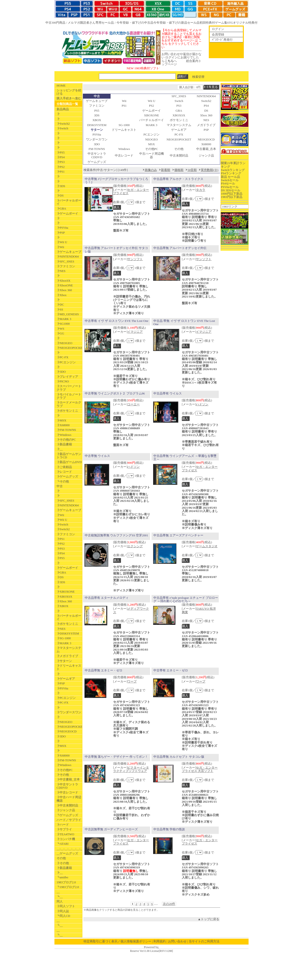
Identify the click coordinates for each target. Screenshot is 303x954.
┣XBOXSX (64, 596)
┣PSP (61, 232)
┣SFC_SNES (65, 261)
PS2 (151, 105)
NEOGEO (151, 139)
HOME (61, 85)
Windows (124, 149)
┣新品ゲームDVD (69, 462)
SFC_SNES (179, 96)
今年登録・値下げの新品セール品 (176, 22)
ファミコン (96, 105)
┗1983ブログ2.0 (68, 887)
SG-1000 (124, 125)
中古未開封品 (179, 155)
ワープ (132, 681)
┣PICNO (63, 381)
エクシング (135, 546)
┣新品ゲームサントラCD (69, 455)
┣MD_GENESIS (68, 314)
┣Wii (60, 247)
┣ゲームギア (66, 678)
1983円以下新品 (231, 197)
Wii (124, 101)
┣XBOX (62, 606)
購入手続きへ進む (69, 98)
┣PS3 (61, 162)
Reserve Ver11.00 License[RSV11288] (151, 951)
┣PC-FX (62, 357)
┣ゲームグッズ (67, 476)
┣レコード (64, 471)
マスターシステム (179, 125)
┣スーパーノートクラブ (69, 387)
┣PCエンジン (66, 362)
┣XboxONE (65, 285)
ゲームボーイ (151, 110)
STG (230, 22)
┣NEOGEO (64, 343)
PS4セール (228, 183)
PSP (206, 129)
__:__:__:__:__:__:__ (69, 848)
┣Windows (64, 435)
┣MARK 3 (64, 319)
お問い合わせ (177, 941)
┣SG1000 (63, 323)
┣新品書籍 (64, 444)
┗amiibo (62, 877)
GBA (179, 110)
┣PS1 (61, 171)
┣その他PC (65, 770)
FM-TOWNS (97, 149)
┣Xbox (62, 295)
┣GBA (61, 208)
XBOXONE (151, 115)
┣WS (60, 328)
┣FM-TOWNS (66, 430)
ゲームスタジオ (207, 546)
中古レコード (124, 155)
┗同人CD (63, 916)
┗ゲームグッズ (67, 815)
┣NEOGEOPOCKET (69, 348)
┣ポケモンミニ (67, 410)
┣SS (60, 309)
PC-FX (178, 134)
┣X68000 (63, 425)
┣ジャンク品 (66, 810)
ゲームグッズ (97, 162)
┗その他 (63, 481)
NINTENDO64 (206, 96)
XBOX (96, 120)
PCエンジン (151, 134)
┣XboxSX (64, 280)
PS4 (206, 105)
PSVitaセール (230, 187)
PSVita (97, 134)
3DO (97, 144)
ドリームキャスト (124, 129)
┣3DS (61, 186)
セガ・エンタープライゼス (131, 191)
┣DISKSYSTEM (68, 633)
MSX (151, 144)
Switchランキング (233, 170)
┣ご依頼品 (64, 467)
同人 (60, 901)
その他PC (151, 149)
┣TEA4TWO (65, 834)
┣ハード (63, 824)
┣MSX (61, 420)
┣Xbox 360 (64, 290)
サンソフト (135, 259)
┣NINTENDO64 (68, 256)
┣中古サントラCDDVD (67, 786)
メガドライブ (206, 125)
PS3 (178, 105)
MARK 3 (151, 125)
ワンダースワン (96, 139)
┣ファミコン (66, 266)
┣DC (60, 304)
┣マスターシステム (69, 649)
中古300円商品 (55, 22)
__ (58, 891)
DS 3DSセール (230, 190)
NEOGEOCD (206, 139)
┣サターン (64, 661)
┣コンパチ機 (66, 839)
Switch (179, 101)
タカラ (200, 190)
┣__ (60, 449)
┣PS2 (61, 167)
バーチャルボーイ (151, 120)
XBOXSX (179, 115)
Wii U (151, 101)
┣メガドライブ (67, 656)
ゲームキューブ (96, 101)
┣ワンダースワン (69, 712)
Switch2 (206, 101)
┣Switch (62, 128)
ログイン (218, 29)
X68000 (206, 144)
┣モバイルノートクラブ (69, 396)
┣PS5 (61, 152)
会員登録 (218, 34)
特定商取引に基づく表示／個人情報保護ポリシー (117, 941)
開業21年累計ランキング (233, 164)
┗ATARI (62, 843)
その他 (61, 858)
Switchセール (230, 180)
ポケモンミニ (179, 120)
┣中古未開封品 (67, 805)
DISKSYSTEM (97, 125)
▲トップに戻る (208, 919)
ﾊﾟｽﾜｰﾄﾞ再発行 (222, 39)
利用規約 (159, 941)
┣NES (61, 271)
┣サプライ (64, 829)
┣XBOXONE (66, 591)
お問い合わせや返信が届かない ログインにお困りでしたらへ (181, 57)
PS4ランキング (231, 173)
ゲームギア (179, 129)
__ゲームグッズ (67, 853)
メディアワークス (131, 610)
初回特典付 (207, 22)
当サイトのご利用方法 (204, 941)
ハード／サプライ (69, 820)
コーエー (133, 404)
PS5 (96, 110)
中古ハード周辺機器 (151, 155)
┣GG (60, 333)
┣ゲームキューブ (69, 252)
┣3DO (61, 371)
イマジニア (135, 331)
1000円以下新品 (231, 193)
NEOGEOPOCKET (179, 139)
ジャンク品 (206, 155)
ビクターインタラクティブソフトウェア (131, 769)
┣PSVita (62, 227)
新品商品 (63, 109)
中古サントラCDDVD (97, 155)
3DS (96, 115)
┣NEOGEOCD (67, 731)
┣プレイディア (67, 376)
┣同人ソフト (66, 906)
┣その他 (63, 774)
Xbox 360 (206, 115)
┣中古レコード (67, 792)
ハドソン (202, 404)
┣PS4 (61, 157)
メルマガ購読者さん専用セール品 (91, 22)
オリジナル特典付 (245, 22)
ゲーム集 (221, 22)
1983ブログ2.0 (66, 882)
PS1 (124, 105)
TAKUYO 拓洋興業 (199, 610)
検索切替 (198, 76)
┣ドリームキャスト (69, 667)
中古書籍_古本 (206, 149)
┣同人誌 (63, 911)
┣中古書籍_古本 (68, 779)
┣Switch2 (63, 123)
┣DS (60, 195)
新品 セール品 (230, 177)
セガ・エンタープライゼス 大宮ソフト (200, 769)
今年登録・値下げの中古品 (134, 22)
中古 (60, 486)
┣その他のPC (66, 439)
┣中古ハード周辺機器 (69, 798)
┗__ (60, 896)
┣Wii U (62, 242)
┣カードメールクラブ (69, 404)
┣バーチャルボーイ (69, 202)
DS (206, 110)
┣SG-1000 (64, 638)
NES (206, 120)
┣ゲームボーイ (67, 213)
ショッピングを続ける (69, 91)
